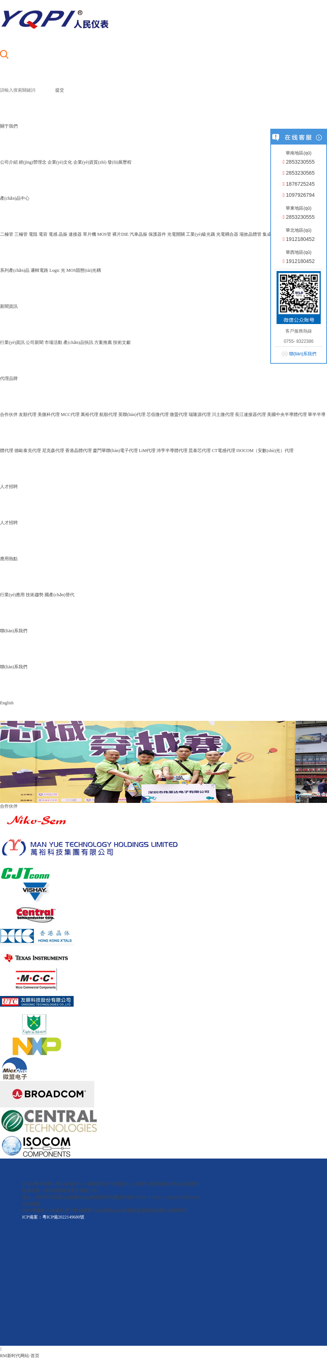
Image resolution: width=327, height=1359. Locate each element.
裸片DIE (120, 234)
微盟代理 (178, 414)
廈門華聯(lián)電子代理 (115, 450)
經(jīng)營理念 (32, 162)
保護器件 (157, 234)
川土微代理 (223, 414)
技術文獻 (122, 342)
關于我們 (43, 1184)
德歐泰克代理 (27, 450)
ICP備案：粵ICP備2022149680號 (53, 1217)
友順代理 (27, 414)
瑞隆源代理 (200, 414)
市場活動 (53, 342)
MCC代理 (70, 414)
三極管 (21, 234)
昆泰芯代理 (200, 450)
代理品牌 (117, 1184)
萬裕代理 (89, 414)
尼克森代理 (53, 450)
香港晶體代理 (78, 450)
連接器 (75, 234)
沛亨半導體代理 (172, 450)
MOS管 (104, 234)
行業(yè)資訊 (12, 342)
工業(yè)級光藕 (200, 234)
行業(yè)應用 (12, 594)
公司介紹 (9, 162)
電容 (43, 234)
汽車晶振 (138, 234)
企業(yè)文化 (60, 162)
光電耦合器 (227, 234)
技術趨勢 (34, 594)
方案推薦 (103, 342)
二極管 (6, 234)
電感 (53, 234)
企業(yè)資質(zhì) (89, 162)
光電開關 (176, 234)
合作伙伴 (9, 414)
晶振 (63, 234)
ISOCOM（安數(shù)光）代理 (264, 450)
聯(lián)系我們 (13, 666)
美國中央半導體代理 (287, 414)
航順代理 (108, 414)
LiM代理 (147, 450)
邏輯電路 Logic (45, 270)
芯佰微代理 (158, 414)
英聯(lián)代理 (131, 414)
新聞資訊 (96, 1184)
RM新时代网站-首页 (19, 1355)
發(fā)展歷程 (119, 162)
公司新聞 (34, 342)
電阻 (33, 234)
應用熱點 (159, 1184)
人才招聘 (9, 522)
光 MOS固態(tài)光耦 (81, 270)
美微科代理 (49, 414)
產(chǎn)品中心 (69, 1184)
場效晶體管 (250, 234)
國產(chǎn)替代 (59, 594)
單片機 (89, 234)
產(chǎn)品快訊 (78, 342)
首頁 (26, 1184)
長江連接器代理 (250, 414)
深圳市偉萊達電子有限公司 (70, 1190)
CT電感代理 (223, 450)
